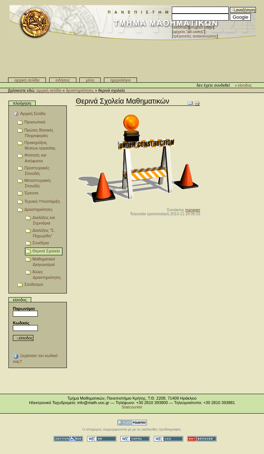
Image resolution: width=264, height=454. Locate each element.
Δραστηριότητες (80, 90)
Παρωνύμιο (24, 308)
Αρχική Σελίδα (27, 80)
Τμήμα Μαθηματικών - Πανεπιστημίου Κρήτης (133, 55)
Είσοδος (245, 85)
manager (192, 210)
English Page (201, 27)
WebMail (180, 27)
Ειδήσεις (62, 80)
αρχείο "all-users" (188, 31)
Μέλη (90, 80)
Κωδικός (21, 323)
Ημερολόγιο (121, 80)
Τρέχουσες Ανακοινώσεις (195, 36)
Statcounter (132, 407)
